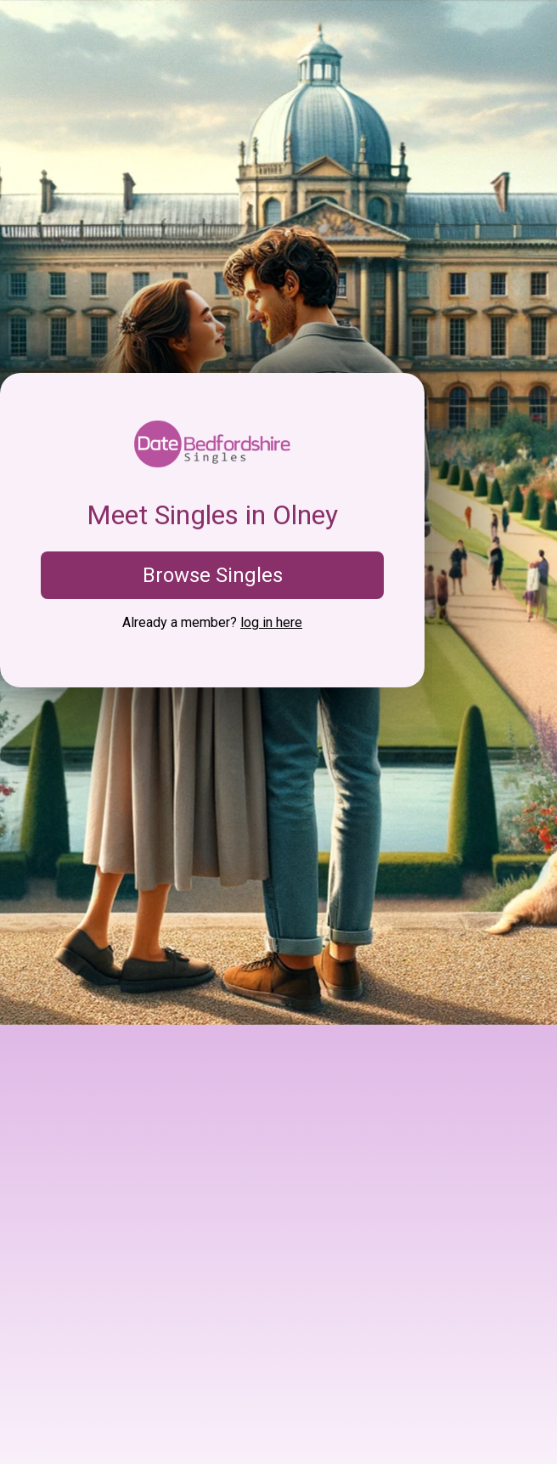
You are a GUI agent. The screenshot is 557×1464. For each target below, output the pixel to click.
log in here (271, 622)
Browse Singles (213, 575)
